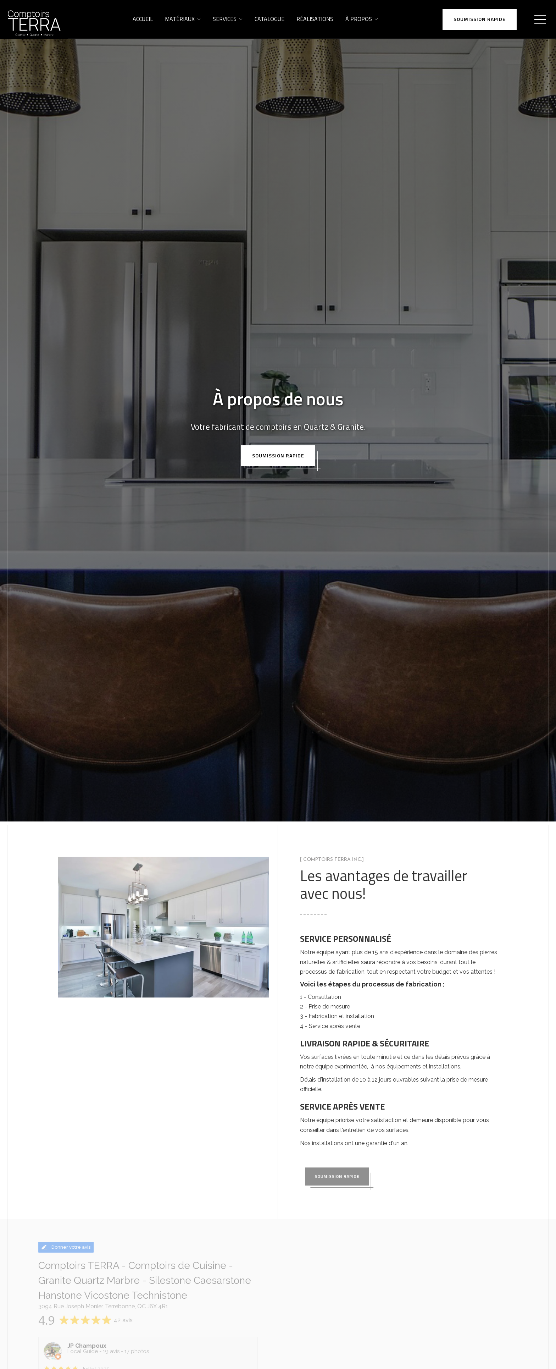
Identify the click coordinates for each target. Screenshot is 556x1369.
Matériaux (180, 19)
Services (225, 19)
